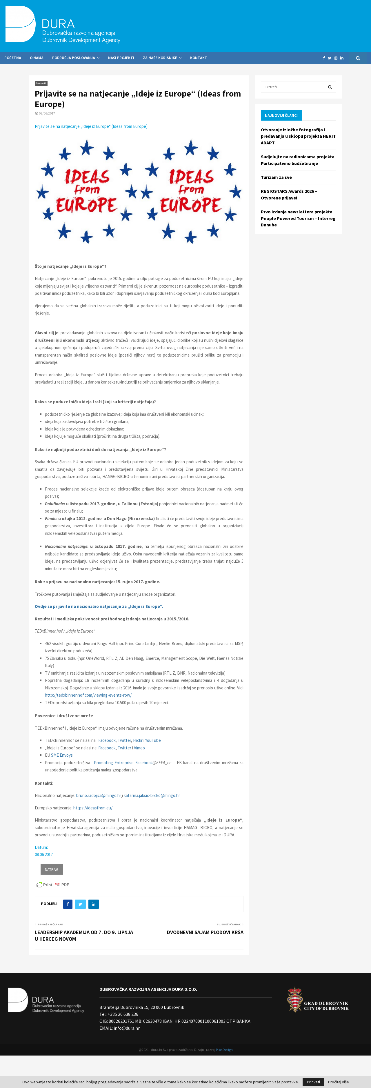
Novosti (41, 83)
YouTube (153, 740)
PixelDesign (224, 1049)
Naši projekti (121, 57)
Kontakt (198, 57)
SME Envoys (62, 755)
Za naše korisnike (160, 57)
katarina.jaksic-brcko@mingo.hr (152, 795)
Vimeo (139, 748)
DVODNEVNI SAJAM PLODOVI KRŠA (205, 932)
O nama (36, 57)
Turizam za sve (276, 177)
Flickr (138, 740)
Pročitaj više (338, 1082)
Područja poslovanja (73, 57)
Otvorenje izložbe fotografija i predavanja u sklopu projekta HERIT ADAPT (298, 136)
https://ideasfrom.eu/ (92, 808)
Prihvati (313, 1082)
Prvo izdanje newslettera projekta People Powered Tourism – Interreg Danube (298, 218)
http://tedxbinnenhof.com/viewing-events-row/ (88, 695)
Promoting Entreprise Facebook (123, 762)
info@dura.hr (126, 1028)
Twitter (124, 740)
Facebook (107, 740)
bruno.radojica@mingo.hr (98, 795)
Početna (12, 57)
